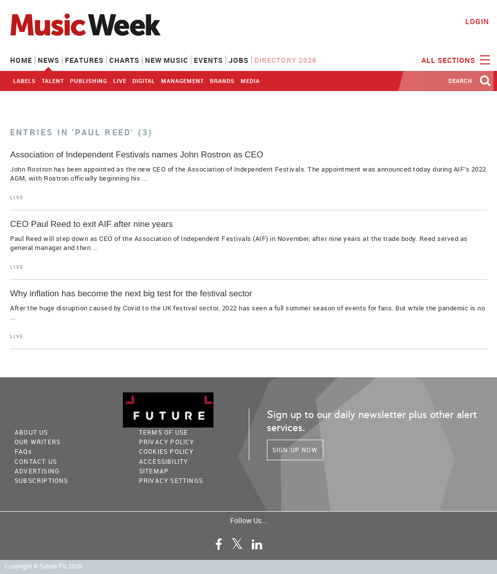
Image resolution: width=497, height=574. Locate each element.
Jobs (239, 60)
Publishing (88, 81)
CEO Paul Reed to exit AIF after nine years (91, 224)
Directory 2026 (285, 60)
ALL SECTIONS (454, 59)
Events (208, 60)
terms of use (163, 432)
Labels (24, 81)
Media (250, 81)
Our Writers (37, 442)
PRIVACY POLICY (166, 442)
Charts (124, 60)
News (48, 60)
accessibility (163, 461)
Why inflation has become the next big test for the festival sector (131, 293)
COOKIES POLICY (166, 451)
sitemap (154, 471)
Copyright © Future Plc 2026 (44, 566)
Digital (143, 81)
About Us (31, 432)
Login (477, 21)
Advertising (37, 471)
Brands (222, 81)
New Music (166, 60)
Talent (53, 81)
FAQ (23, 451)
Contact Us (36, 461)
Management (182, 81)
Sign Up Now (295, 450)
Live (119, 81)
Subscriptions (41, 480)
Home (21, 60)
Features (84, 60)
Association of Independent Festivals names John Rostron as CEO (136, 154)
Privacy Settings (171, 480)
